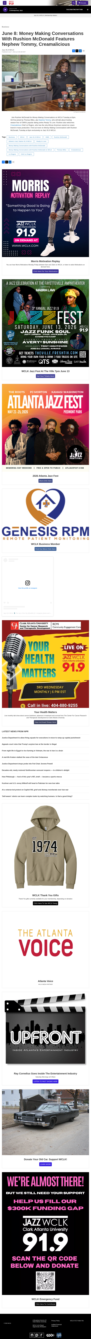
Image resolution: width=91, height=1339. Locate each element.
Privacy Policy (55, 1320)
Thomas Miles (61, 150)
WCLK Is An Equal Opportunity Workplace (39, 1326)
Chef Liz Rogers (26, 154)
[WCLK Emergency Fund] (45, 1233)
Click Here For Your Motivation (45, 271)
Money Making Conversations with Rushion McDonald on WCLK (30, 150)
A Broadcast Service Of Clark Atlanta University (39, 1321)
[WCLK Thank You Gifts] (45, 847)
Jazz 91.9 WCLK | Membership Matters (45, 15)
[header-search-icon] (74, 3)
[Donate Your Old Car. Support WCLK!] (45, 1122)
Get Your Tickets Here (45, 376)
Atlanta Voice (45, 981)
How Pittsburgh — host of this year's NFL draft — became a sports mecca (32, 777)
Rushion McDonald (60, 137)
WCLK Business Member (45, 544)
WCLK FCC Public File (77, 1320)
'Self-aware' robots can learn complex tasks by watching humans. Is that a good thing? (37, 796)
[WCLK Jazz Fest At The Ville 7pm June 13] (45, 323)
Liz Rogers (12, 154)
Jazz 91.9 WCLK (35, 137)
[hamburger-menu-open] (4, 3)
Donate (83, 3)
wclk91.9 (32, 613)
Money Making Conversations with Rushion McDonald (27, 145)
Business (5, 27)
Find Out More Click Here (46, 549)
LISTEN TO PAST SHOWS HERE (45, 1081)
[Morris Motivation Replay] (45, 213)
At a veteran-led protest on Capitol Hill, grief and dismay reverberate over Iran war (35, 790)
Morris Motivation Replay (45, 261)
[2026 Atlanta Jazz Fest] (45, 428)
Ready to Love (41, 141)
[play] (5, 10)
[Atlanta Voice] (45, 944)
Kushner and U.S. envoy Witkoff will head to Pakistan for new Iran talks (31, 783)
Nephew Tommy (45, 120)
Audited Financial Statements (56, 1325)
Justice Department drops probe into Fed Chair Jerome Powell (27, 764)
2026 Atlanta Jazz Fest (45, 475)
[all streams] (88, 9)
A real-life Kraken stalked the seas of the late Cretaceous (25, 757)
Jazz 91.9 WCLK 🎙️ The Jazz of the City (16, 613)
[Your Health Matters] (45, 664)
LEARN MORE (45, 1164)
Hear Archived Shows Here (45, 722)
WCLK (22, 137)
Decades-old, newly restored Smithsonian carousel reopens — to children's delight (35, 770)
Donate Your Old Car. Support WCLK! (45, 1159)
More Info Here (45, 481)
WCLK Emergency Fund (45, 1299)
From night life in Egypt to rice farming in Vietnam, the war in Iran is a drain (32, 751)
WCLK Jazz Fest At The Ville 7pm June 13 (45, 371)
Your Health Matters (45, 712)
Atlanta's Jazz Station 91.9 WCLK (20, 141)
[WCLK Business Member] (45, 514)
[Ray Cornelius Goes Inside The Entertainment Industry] (45, 1030)
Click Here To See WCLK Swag (45, 903)
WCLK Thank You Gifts (45, 895)
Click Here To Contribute (45, 1304)
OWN (47, 137)
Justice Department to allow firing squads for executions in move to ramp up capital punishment (41, 738)
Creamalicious (15, 125)
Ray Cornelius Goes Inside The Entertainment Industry (45, 1073)
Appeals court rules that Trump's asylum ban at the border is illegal (29, 744)
